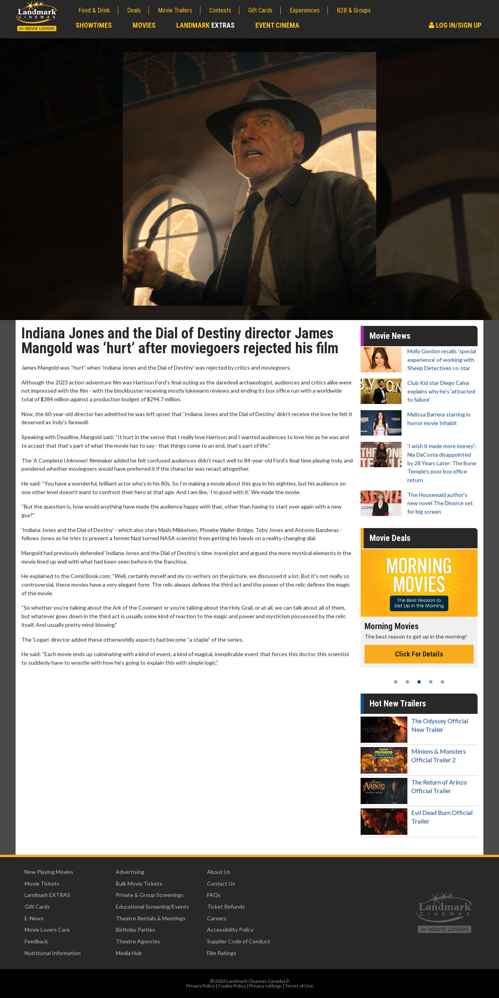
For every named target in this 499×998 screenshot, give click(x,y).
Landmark (205, 25)
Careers (216, 918)
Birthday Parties (135, 929)
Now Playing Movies (49, 871)
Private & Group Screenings (150, 894)
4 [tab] (431, 682)
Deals (134, 10)
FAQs (214, 894)
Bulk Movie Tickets (139, 883)
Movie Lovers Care (47, 929)
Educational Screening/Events (152, 906)
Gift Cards (260, 10)
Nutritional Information (53, 953)
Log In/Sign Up (455, 25)
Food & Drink (94, 10)
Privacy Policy (200, 986)
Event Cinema (277, 25)
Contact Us (221, 883)
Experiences (305, 10)
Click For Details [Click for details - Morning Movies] (422, 654)
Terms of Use (299, 986)
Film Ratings (221, 953)
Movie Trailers (175, 10)
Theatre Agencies (138, 941)
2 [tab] (407, 682)
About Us (218, 871)
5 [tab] (442, 682)
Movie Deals (390, 538)
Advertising (130, 871)
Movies (144, 25)
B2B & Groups (354, 10)
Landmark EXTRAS (47, 894)
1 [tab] (396, 682)
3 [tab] (419, 682)
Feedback (36, 941)
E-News (34, 918)
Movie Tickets (42, 883)
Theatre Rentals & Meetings (151, 918)
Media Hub (129, 953)
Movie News (390, 336)
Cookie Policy (232, 986)
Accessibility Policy (230, 929)
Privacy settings (265, 986)
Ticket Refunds (226, 906)
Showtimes (94, 25)
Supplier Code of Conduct (238, 941)
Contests (220, 10)
